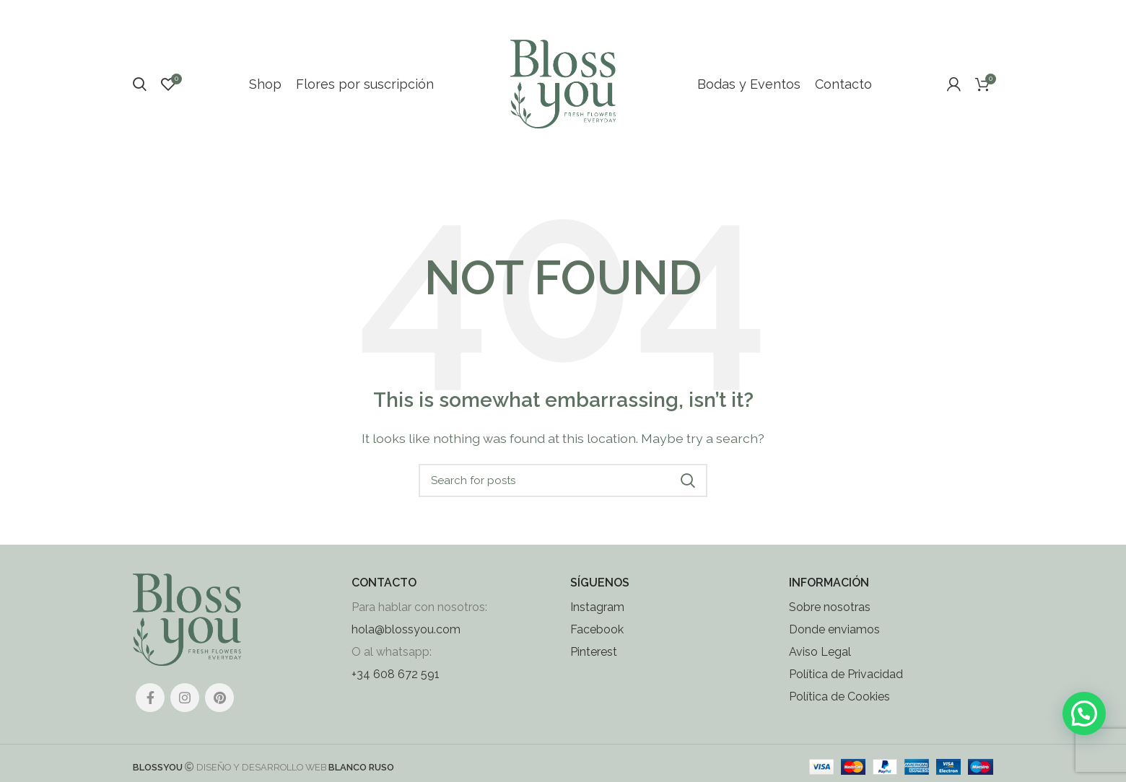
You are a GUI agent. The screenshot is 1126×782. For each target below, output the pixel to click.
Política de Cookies (839, 709)
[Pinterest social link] (219, 709)
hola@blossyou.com (406, 642)
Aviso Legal (820, 664)
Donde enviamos (834, 642)
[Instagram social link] (184, 709)
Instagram (597, 619)
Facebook (597, 642)
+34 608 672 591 (396, 686)
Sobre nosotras (829, 619)
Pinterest (593, 664)
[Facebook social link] (150, 709)
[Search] (140, 90)
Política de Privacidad (846, 686)
